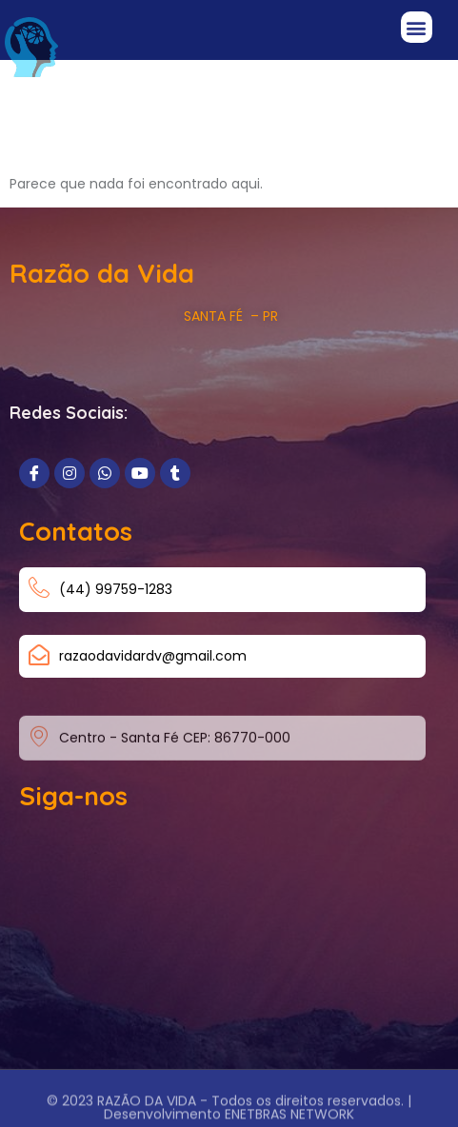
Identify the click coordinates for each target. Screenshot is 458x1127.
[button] (416, 27)
